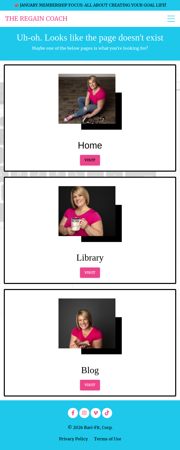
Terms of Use (107, 438)
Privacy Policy (73, 438)
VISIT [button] (90, 160)
